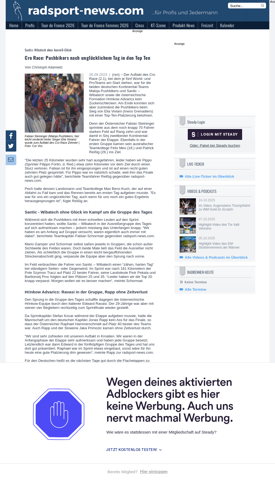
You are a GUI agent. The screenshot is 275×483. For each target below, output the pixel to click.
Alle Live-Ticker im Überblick (209, 176)
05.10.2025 (224, 242)
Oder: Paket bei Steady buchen (215, 145)
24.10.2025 (224, 204)
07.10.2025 (224, 223)
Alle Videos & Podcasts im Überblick (216, 257)
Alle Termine (195, 289)
